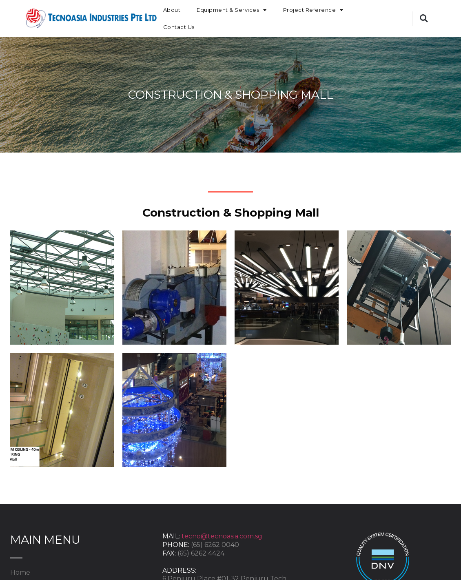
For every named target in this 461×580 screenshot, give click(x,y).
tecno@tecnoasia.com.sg (222, 536)
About (172, 10)
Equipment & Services (232, 10)
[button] (424, 18)
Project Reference (313, 10)
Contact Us (179, 27)
